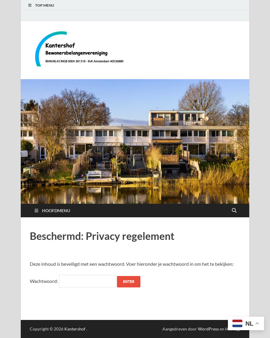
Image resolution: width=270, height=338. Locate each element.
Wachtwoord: (73, 281)
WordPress (208, 328)
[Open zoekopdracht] (234, 211)
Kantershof (74, 328)
